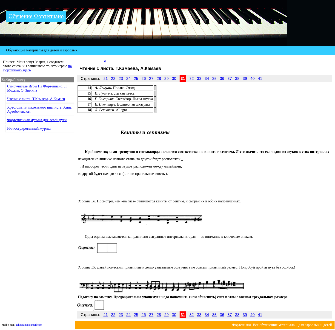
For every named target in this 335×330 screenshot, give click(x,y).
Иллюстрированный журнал (29, 128)
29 (166, 78)
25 (136, 78)
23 (121, 78)
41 (260, 78)
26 (143, 78)
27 (151, 78)
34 (207, 78)
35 (214, 78)
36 (222, 78)
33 (199, 78)
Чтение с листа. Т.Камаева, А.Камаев (36, 99)
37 (229, 78)
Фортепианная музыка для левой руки (37, 120)
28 (159, 78)
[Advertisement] (279, 50)
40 (252, 78)
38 (237, 78)
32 (191, 78)
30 (174, 78)
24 (128, 78)
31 (183, 78)
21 (105, 78)
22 (113, 78)
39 (245, 78)
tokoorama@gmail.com (29, 324)
